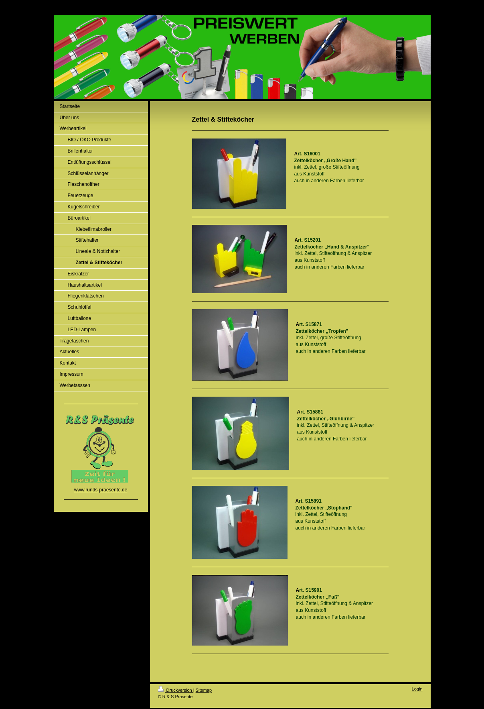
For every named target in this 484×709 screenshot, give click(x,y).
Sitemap (204, 690)
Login (417, 689)
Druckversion (175, 690)
